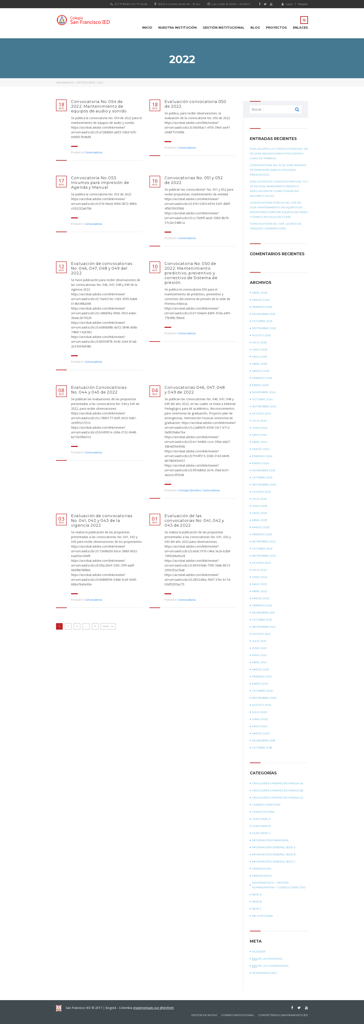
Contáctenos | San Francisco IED (283, 1015)
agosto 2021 (261, 633)
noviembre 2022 (263, 541)
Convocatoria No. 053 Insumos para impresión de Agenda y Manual (100, 183)
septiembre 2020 (264, 697)
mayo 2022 (259, 584)
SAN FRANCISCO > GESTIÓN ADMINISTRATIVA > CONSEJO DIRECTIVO (279, 885)
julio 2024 (259, 420)
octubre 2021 (262, 619)
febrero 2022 (262, 605)
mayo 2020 (260, 726)
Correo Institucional (237, 1015)
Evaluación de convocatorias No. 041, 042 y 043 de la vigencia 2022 (101, 521)
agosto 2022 (261, 562)
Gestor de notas (204, 1015)
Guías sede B (261, 826)
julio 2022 (259, 569)
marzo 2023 (260, 527)
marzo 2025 (260, 370)
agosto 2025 (261, 335)
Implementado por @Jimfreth (153, 1008)
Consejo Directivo (189, 490)
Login (287, 3)
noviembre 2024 (264, 392)
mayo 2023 (259, 513)
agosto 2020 (261, 705)
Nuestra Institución (177, 28)
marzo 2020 (261, 733)
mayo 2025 (259, 356)
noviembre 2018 (263, 740)
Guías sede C (261, 833)
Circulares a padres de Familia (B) (277, 790)
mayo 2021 (259, 655)
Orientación (261, 868)
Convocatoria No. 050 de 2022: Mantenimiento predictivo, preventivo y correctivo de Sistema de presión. (191, 273)
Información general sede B (274, 854)
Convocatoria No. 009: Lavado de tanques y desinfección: (276, 226)
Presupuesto (262, 875)
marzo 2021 (260, 669)
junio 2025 (259, 349)
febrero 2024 (262, 456)
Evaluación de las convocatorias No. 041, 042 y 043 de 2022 (194, 521)
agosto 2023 (261, 491)
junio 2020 (260, 719)
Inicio (147, 28)
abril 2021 (259, 662)
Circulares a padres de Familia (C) (277, 797)
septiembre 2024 (264, 406)
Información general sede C (274, 861)
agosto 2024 (261, 413)
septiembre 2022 (264, 555)
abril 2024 (259, 442)
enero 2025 (260, 385)
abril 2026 (259, 292)
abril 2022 (259, 591)
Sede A (257, 894)
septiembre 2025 (264, 328)
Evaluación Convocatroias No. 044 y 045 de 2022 (99, 390)
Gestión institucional (223, 28)
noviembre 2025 (263, 314)
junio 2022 (259, 577)
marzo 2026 (260, 299)
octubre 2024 (262, 399)
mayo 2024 (259, 434)
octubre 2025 (262, 321)
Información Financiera (270, 840)
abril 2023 (259, 520)
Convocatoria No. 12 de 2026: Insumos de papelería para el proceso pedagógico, (278, 169)
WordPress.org (264, 972)
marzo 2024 (261, 449)
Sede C (257, 908)
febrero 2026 (262, 306)
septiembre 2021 (263, 626)
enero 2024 (260, 463)
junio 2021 (259, 648)
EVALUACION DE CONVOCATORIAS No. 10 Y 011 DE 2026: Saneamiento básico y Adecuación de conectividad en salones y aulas (279, 188)
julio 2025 (259, 342)
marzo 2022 (260, 598)
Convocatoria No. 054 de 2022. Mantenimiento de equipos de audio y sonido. (99, 106)
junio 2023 (259, 505)
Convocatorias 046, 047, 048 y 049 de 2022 (195, 390)
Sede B (257, 901)
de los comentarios (270, 966)
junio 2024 (260, 427)
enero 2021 (260, 683)
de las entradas (267, 958)
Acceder (258, 951)
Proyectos (276, 28)
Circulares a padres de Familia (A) (277, 783)
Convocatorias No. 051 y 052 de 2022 (194, 180)
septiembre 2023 (264, 484)
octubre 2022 (262, 548)
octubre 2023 (262, 477)
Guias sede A (261, 818)
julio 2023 (259, 498)
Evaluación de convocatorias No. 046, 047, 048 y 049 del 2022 (101, 268)
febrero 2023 (262, 534)
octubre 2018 (262, 747)
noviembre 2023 (263, 470)
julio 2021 (259, 641)
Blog (255, 28)
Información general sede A (274, 847)
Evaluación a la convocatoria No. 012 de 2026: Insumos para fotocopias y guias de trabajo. (279, 153)
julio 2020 (259, 712)
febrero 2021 (262, 676)
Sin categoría (262, 915)
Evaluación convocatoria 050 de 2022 (195, 104)
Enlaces (300, 28)
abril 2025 (259, 363)
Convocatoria (93, 152)
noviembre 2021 (263, 612)
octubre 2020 (262, 690)
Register (303, 4)
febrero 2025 (262, 378)
